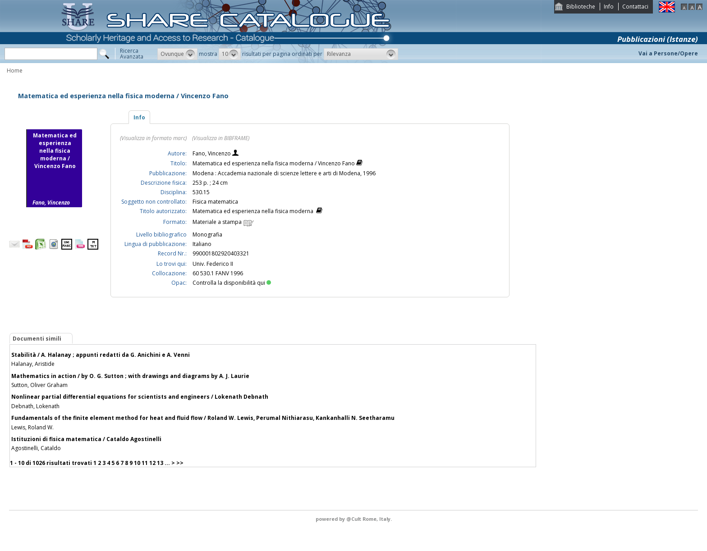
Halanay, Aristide (33, 364)
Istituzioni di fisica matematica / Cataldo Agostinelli (86, 439)
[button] (177, 54)
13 (160, 463)
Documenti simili (37, 338)
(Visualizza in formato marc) (153, 138)
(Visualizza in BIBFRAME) (220, 138)
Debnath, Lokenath (35, 406)
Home (15, 70)
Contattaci (635, 6)
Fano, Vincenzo (212, 153)
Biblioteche (580, 6)
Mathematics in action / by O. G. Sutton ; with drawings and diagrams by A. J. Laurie (130, 376)
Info (609, 6)
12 (152, 463)
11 (145, 463)
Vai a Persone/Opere (668, 53)
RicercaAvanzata (131, 53)
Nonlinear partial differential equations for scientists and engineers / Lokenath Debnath (139, 397)
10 (137, 463)
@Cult (354, 518)
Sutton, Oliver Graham (39, 385)
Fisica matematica (215, 201)
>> (180, 463)
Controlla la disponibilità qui (232, 283)
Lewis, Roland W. (32, 427)
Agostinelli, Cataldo (36, 448)
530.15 (201, 192)
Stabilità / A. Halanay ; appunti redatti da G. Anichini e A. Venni (100, 355)
